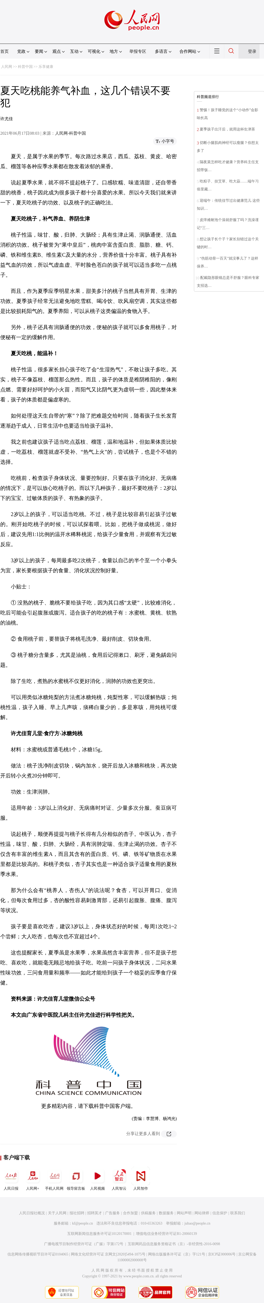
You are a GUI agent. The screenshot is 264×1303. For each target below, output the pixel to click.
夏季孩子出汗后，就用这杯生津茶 (227, 129)
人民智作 (140, 1178)
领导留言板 (76, 1178)
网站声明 (184, 1213)
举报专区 (137, 51)
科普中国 (25, 67)
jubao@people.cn (197, 1223)
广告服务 (112, 1213)
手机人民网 (54, 1178)
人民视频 (97, 1178)
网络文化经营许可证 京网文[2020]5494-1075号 (108, 1254)
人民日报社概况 (32, 1213)
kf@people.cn (82, 1223)
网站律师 (201, 1213)
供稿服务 (148, 1213)
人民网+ (32, 1178)
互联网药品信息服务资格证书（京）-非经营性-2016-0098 (174, 1244)
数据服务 (166, 1213)
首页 (4, 51)
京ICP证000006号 (222, 1254)
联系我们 (237, 1213)
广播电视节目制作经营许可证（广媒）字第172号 (83, 1244)
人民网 (6, 67)
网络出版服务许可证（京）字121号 (176, 1254)
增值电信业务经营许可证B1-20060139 (166, 1234)
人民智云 (119, 1178)
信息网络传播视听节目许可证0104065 (37, 1254)
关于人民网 (57, 1213)
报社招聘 (77, 1213)
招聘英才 (94, 1213)
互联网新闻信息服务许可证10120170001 (99, 1234)
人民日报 (11, 1178)
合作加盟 (130, 1213)
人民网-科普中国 (70, 133)
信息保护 (219, 1213)
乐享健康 (45, 67)
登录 (252, 51)
